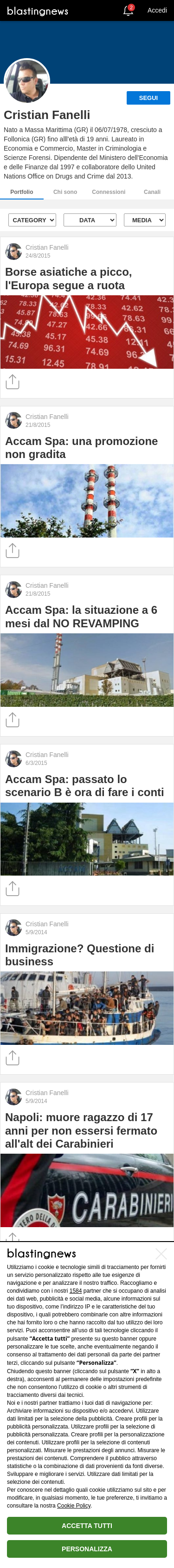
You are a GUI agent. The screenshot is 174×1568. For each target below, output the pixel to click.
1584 (76, 1291)
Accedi (157, 10)
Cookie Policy (73, 1505)
